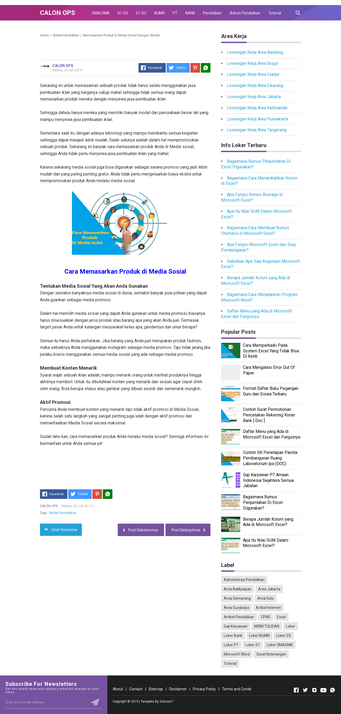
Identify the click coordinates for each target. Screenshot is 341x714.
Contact (136, 689)
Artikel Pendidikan (62, 513)
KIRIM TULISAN (266, 626)
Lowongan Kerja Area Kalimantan (257, 107)
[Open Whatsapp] (332, 690)
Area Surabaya (236, 608)
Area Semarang (237, 598)
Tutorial (274, 13)
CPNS (265, 617)
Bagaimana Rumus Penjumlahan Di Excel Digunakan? (263, 502)
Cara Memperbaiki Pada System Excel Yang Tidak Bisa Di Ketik (271, 351)
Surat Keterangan (271, 654)
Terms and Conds (236, 689)
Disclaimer (178, 689)
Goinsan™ (167, 701)
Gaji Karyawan (235, 626)
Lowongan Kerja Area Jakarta (254, 96)
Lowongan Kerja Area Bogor (252, 63)
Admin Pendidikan (245, 13)
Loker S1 (252, 645)
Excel (281, 617)
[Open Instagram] (314, 690)
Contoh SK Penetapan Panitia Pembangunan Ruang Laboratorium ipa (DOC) (270, 458)
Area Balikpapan (237, 589)
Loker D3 (283, 635)
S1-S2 (141, 13)
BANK (190, 13)
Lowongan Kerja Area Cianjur (253, 74)
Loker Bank (233, 635)
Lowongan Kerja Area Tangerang (256, 129)
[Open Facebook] (296, 690)
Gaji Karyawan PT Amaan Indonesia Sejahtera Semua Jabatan (268, 480)
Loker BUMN (259, 635)
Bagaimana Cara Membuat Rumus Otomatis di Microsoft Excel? (255, 230)
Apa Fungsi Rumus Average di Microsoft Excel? (252, 197)
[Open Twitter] (305, 690)
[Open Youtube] (323, 690)
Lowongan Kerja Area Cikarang (255, 85)
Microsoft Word (237, 654)
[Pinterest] (195, 68)
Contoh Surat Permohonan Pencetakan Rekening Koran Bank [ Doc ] (269, 415)
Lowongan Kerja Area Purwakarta (257, 119)
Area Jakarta (269, 589)
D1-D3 (122, 13)
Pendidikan (212, 13)
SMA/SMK (100, 13)
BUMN (159, 13)
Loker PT (231, 645)
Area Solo (265, 598)
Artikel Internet (268, 608)
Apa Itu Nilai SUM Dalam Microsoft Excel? (265, 543)
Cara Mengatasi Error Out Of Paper (269, 370)
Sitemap (156, 689)
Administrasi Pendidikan (244, 580)
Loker (290, 626)
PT (175, 13)
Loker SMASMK (280, 645)
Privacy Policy (204, 689)
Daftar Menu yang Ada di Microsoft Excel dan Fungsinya (256, 313)
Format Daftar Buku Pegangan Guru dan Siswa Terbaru (270, 391)
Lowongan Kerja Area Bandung (255, 52)
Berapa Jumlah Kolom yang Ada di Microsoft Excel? (268, 522)
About (118, 689)
